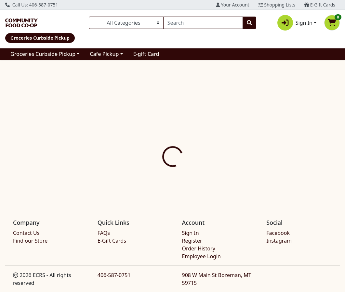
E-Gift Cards (319, 5)
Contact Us (26, 232)
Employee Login (201, 256)
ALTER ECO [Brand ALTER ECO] (221, 175)
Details (162, 144)
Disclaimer (193, 144)
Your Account (232, 5)
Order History (198, 248)
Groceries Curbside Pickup (42, 53)
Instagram (279, 240)
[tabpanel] (244, 174)
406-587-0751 (114, 275)
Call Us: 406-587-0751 (31, 5)
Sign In (190, 232)
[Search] (203, 23)
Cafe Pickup (104, 53)
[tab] (162, 144)
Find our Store (30, 240)
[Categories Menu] (126, 23)
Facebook (278, 232)
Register (192, 240)
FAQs (104, 232)
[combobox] (203, 23)
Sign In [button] (294, 23)
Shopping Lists (277, 5)
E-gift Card (146, 53)
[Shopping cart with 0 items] (332, 23)
